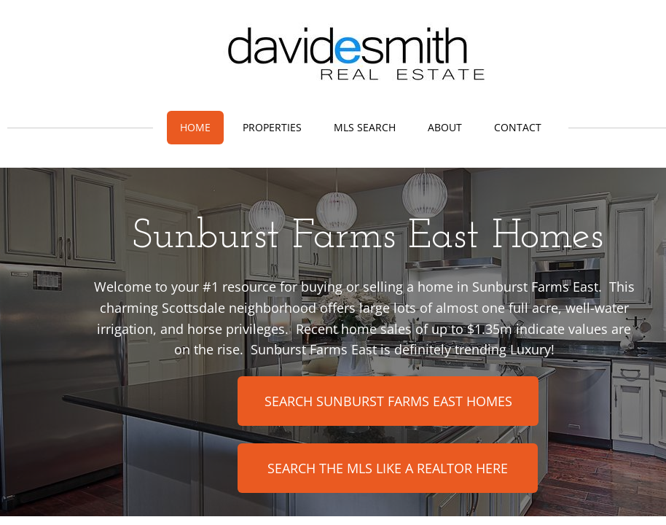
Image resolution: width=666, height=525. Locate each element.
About (445, 127)
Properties (272, 127)
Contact (517, 127)
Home (195, 127)
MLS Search (365, 127)
